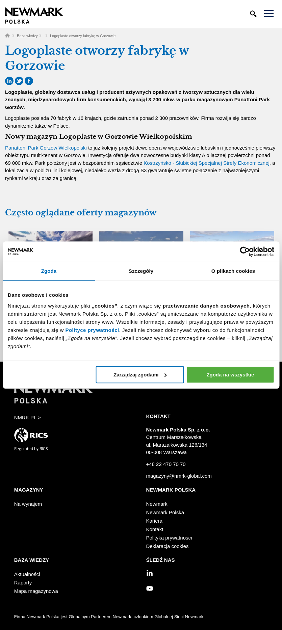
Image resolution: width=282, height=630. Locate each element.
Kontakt (154, 529)
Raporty (23, 582)
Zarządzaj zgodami (139, 374)
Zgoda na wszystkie (230, 374)
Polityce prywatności (92, 330)
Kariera (154, 521)
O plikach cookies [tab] (233, 271)
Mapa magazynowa (36, 591)
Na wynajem (28, 504)
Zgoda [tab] (49, 271)
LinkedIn (9, 81)
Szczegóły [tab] (141, 271)
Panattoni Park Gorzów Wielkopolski (46, 148)
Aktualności (27, 574)
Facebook (29, 81)
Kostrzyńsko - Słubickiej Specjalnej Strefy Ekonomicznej (207, 163)
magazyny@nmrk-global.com (179, 476)
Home (7, 35)
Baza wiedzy (27, 36)
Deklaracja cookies (167, 546)
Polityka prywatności (169, 538)
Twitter (19, 81)
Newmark (157, 504)
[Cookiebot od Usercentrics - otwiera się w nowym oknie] (244, 251)
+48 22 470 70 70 (166, 464)
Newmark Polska (165, 512)
